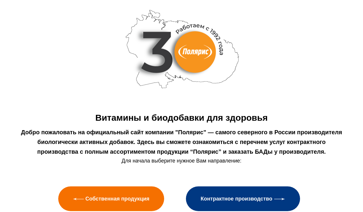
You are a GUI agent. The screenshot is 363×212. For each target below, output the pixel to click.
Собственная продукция (111, 199)
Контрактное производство (243, 199)
